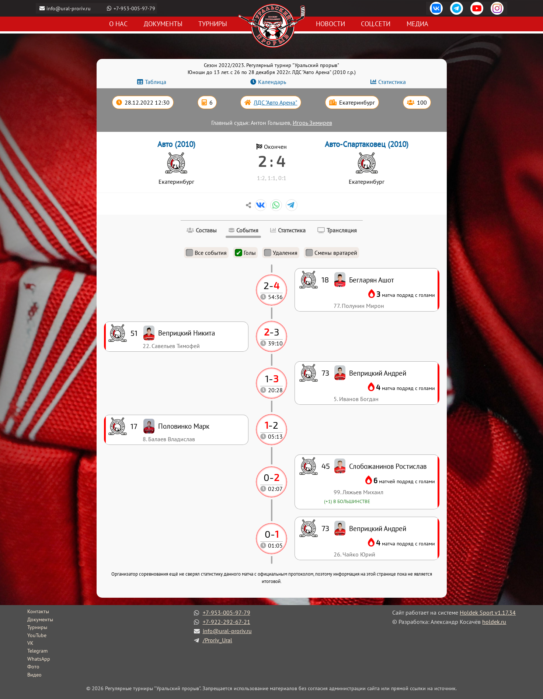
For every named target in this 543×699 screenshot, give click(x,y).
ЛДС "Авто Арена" (275, 102)
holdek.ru (494, 621)
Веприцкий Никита (186, 332)
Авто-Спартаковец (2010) (366, 144)
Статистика (392, 82)
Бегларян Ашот (371, 279)
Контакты (38, 611)
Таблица (155, 82)
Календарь (272, 82)
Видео (34, 674)
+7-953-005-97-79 (135, 8)
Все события (206, 252)
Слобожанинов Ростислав (388, 466)
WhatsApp (38, 658)
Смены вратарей (331, 252)
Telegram (37, 650)
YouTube (36, 635)
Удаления (280, 252)
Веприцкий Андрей (377, 528)
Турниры (212, 24)
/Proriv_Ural (217, 640)
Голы (245, 252)
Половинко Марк (183, 426)
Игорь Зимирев (312, 122)
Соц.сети (375, 24)
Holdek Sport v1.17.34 (488, 612)
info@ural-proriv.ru (70, 8)
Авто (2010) (176, 144)
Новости (330, 24)
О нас (118, 24)
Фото (33, 666)
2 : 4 (271, 161)
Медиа (417, 24)
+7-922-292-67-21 (226, 622)
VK (30, 643)
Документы (163, 24)
